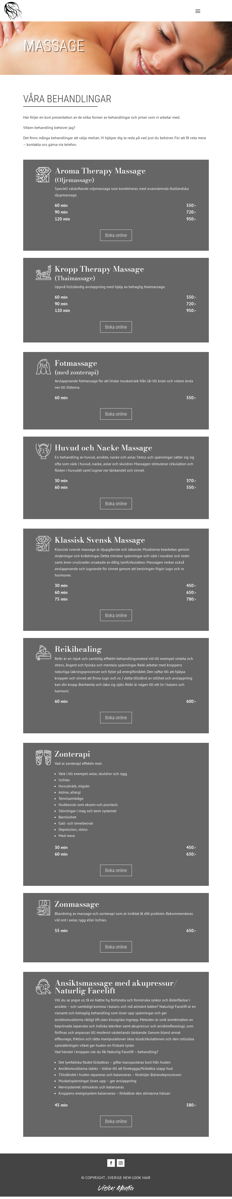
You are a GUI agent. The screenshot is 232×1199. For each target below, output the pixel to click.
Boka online (114, 237)
